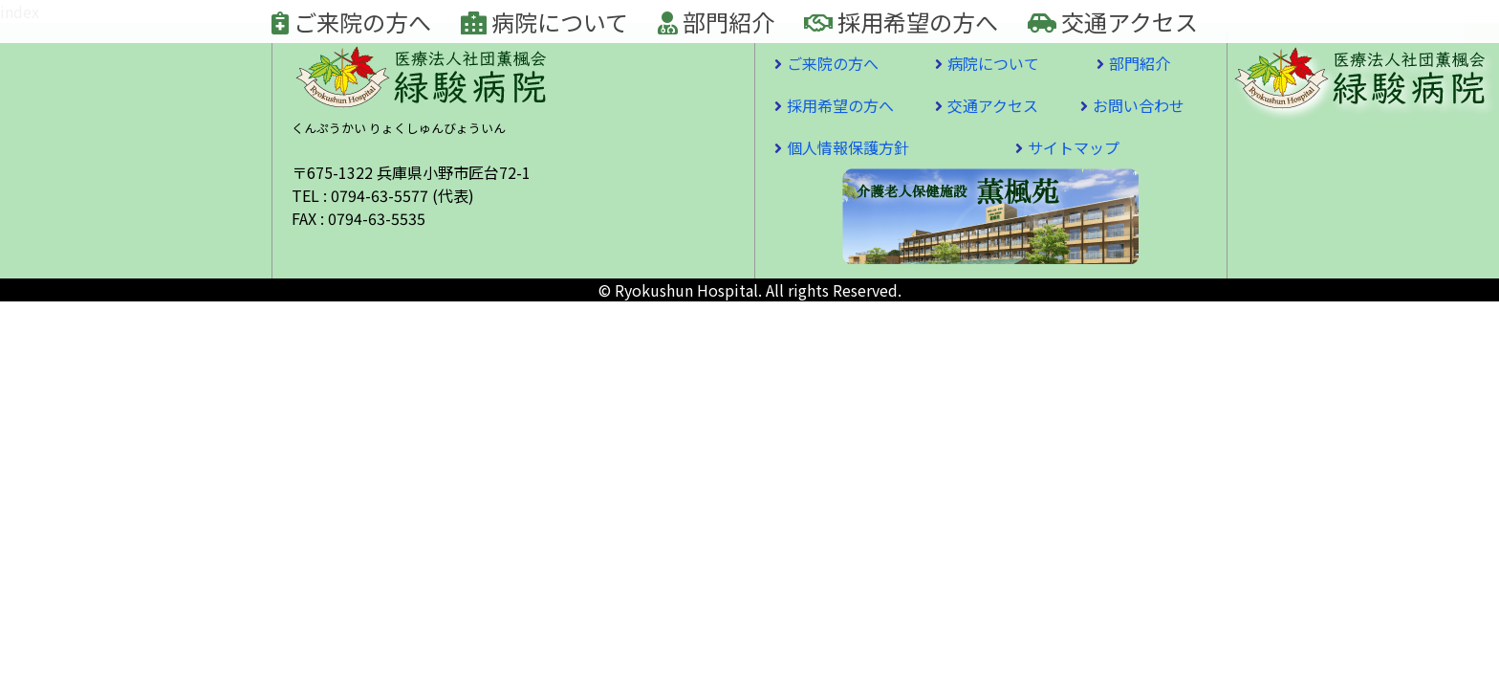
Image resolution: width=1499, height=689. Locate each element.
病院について (544, 21)
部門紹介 (716, 21)
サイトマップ (1073, 147)
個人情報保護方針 (848, 147)
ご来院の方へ (351, 21)
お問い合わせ (1138, 105)
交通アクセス (1113, 21)
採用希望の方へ (901, 21)
